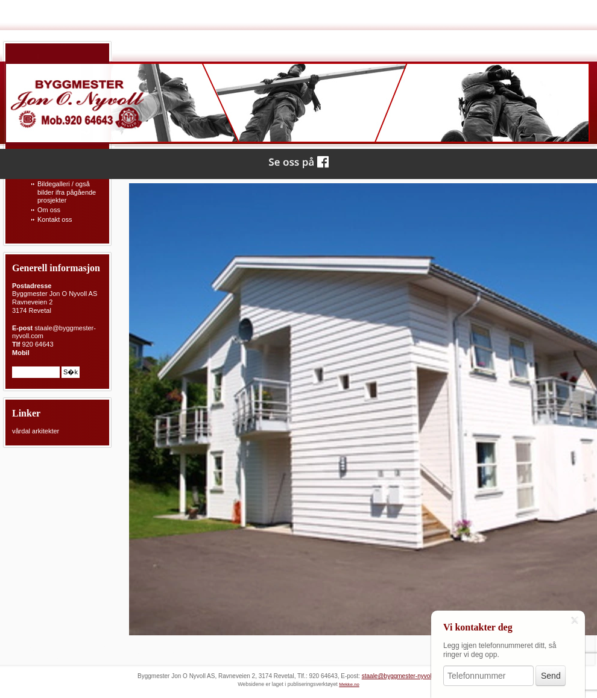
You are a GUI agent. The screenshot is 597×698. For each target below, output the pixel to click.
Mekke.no (349, 684)
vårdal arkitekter (35, 431)
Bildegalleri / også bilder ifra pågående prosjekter (66, 192)
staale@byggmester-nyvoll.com (404, 676)
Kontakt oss (54, 219)
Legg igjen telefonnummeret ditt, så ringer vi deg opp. (499, 650)
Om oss (48, 209)
